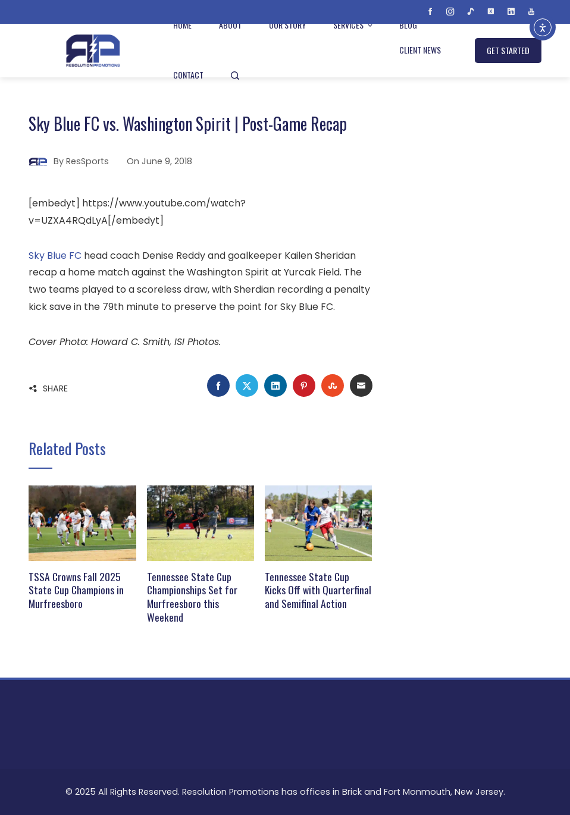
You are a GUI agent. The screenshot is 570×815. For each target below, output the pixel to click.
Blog (408, 24)
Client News (420, 49)
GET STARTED (508, 50)
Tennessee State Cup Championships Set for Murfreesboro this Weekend (192, 597)
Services (353, 24)
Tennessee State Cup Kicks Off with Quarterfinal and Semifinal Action (318, 590)
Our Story (287, 24)
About (230, 24)
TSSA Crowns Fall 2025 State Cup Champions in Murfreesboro (76, 590)
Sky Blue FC (55, 255)
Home (182, 24)
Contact (188, 74)
